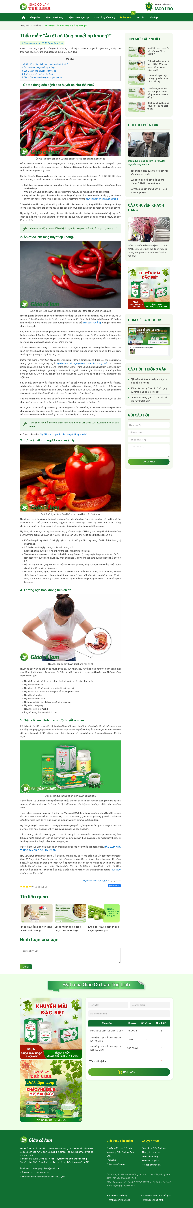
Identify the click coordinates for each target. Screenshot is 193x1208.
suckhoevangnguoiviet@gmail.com (43, 1168)
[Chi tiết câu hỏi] (149, 450)
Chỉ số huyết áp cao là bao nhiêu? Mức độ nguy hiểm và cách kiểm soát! (158, 65)
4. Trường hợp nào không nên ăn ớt (37, 74)
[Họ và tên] (149, 425)
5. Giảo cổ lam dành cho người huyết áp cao (42, 77)
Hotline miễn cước (164, 7)
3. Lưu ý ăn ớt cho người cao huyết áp (39, 71)
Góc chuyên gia (143, 125)
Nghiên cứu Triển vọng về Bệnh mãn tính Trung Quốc (82, 363)
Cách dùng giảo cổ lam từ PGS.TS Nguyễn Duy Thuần (146, 163)
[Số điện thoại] (149, 432)
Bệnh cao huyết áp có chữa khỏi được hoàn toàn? (158, 106)
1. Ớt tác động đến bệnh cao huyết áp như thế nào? (45, 64)
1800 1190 (116, 869)
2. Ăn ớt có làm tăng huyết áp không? (39, 67)
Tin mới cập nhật (144, 39)
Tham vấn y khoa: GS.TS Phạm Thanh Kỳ (43, 43)
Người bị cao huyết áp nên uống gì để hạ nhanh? (63, 434)
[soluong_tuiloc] (146, 1031)
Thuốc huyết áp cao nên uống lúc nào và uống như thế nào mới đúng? (158, 93)
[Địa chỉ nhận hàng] (129, 1013)
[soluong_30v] (146, 1039)
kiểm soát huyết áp (92, 322)
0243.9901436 (41, 1172)
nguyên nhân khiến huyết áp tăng (102, 198)
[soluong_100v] (146, 1048)
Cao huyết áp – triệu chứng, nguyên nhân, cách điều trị (157, 78)
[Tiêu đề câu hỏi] (149, 439)
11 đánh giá (40, 887)
